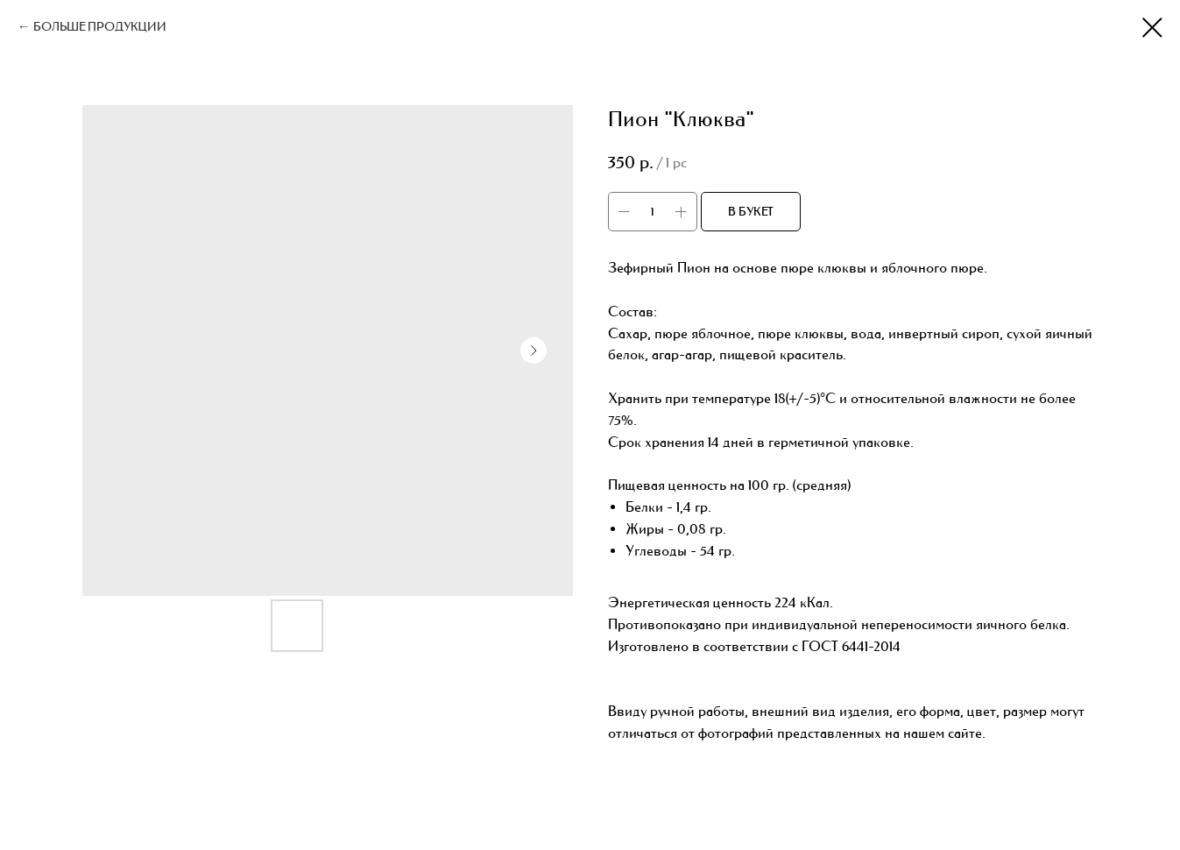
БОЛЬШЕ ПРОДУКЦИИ (99, 26)
